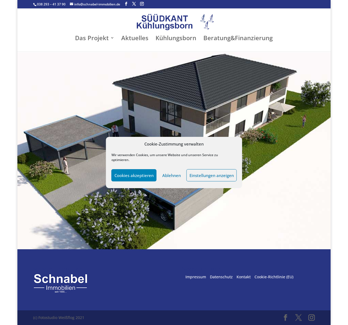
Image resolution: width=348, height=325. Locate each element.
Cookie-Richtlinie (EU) (273, 276)
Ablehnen (171, 175)
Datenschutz (221, 276)
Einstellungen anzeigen (211, 175)
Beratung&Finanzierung (238, 39)
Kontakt (244, 276)
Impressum (195, 276)
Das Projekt (92, 39)
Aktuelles (134, 39)
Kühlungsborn (176, 39)
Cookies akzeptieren (134, 175)
